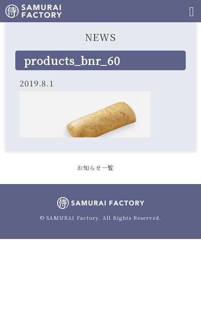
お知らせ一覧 (95, 168)
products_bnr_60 (72, 60)
